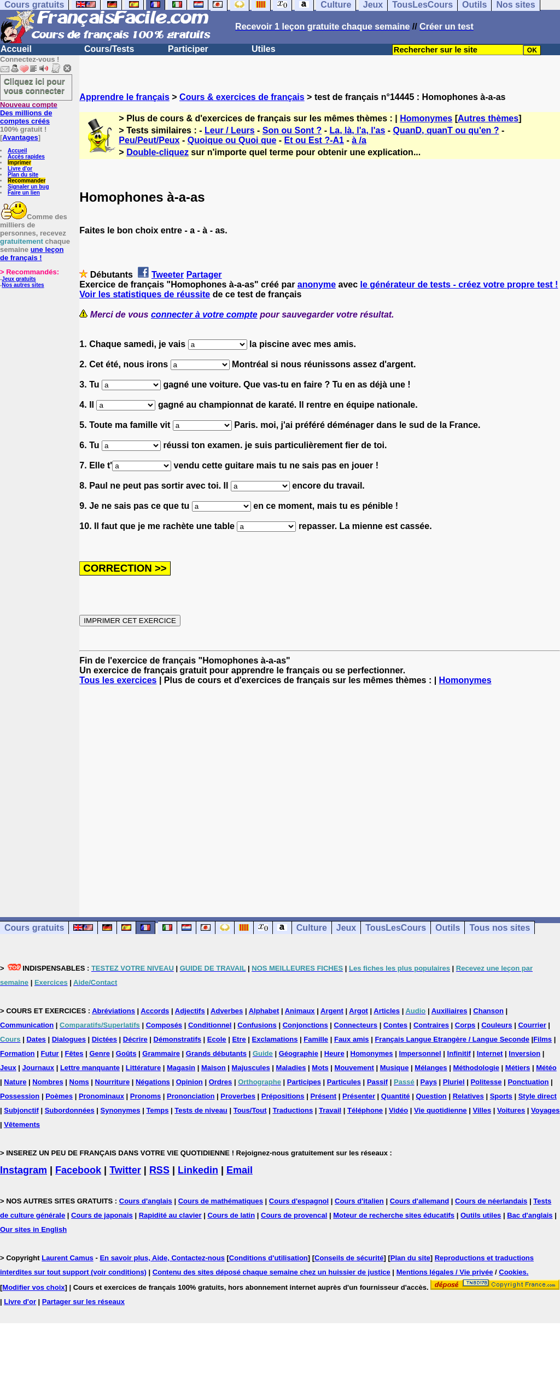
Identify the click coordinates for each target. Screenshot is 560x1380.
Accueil (16, 49)
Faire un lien (24, 193)
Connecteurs (355, 1025)
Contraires (431, 1025)
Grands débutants (216, 1053)
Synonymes (121, 1110)
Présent (323, 1096)
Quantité (395, 1096)
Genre (99, 1053)
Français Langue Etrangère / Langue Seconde (452, 1039)
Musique (394, 1068)
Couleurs (496, 1025)
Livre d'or (20, 169)
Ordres (220, 1082)
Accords (155, 1011)
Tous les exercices (117, 680)
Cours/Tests (109, 49)
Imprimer (19, 163)
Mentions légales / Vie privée (444, 1272)
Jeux (346, 927)
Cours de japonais (102, 1215)
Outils (447, 927)
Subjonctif (21, 1110)
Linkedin (198, 1170)
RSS (159, 1170)
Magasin (181, 1068)
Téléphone (365, 1110)
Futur (49, 1053)
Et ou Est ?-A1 (314, 140)
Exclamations (275, 1039)
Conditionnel (209, 1025)
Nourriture (112, 1082)
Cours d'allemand (420, 1201)
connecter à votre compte (204, 314)
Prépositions (283, 1096)
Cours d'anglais (145, 1201)
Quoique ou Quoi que (232, 140)
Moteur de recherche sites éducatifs (393, 1215)
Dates (35, 1039)
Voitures (511, 1110)
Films (542, 1039)
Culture (311, 927)
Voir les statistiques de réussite (144, 294)
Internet (490, 1053)
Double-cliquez (157, 152)
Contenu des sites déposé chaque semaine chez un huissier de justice (271, 1272)
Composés (164, 1025)
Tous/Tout (250, 1110)
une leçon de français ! (31, 253)
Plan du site (23, 175)
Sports (501, 1096)
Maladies (291, 1068)
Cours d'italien (359, 1201)
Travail (330, 1110)
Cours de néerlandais (491, 1201)
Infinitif (459, 1053)
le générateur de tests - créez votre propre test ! (459, 284)
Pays (429, 1082)
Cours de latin (231, 1215)
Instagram (23, 1170)
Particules (344, 1082)
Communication (27, 1025)
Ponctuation (528, 1082)
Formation (17, 1053)
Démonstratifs (177, 1039)
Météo (546, 1068)
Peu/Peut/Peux (149, 140)
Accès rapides (26, 157)
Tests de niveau (201, 1110)
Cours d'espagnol (299, 1201)
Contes (395, 1025)
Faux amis (351, 1039)
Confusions (257, 1025)
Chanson (488, 1011)
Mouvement (354, 1068)
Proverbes (237, 1096)
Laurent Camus (68, 1258)
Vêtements (22, 1124)
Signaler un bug (28, 187)
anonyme (317, 284)
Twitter (125, 1170)
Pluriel (454, 1082)
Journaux (38, 1068)
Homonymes (426, 118)
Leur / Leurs (230, 130)
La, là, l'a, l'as (357, 130)
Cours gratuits (34, 927)
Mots (320, 1068)
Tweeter (167, 274)
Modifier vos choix (33, 1287)
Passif (377, 1082)
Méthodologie (476, 1068)
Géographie (298, 1053)
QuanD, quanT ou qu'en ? (446, 130)
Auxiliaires (449, 1011)
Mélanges (431, 1068)
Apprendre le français (124, 97)
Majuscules (251, 1068)
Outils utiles (480, 1215)
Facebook (78, 1170)
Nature (15, 1082)
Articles (387, 1011)
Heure (334, 1053)
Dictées (104, 1039)
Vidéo (398, 1110)
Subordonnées (70, 1110)
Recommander (26, 181)
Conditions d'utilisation (268, 1258)
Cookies (513, 1272)
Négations (153, 1082)
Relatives (468, 1096)
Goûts (126, 1053)
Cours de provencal (294, 1215)
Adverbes (227, 1011)
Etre (239, 1039)
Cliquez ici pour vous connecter (34, 86)
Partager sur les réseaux (83, 1301)
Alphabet (264, 1011)
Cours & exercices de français (242, 97)
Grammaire (161, 1053)
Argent (331, 1011)
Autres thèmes (488, 118)
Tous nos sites (499, 927)
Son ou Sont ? (292, 130)
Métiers (517, 1068)
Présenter (358, 1096)
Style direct (537, 1096)
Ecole (216, 1039)
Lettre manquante (90, 1068)
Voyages (545, 1110)
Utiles (264, 49)
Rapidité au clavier (170, 1215)
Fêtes (74, 1053)
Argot (358, 1011)
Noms (79, 1082)
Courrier (532, 1025)
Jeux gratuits (19, 279)
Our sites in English (33, 1229)
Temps (157, 1110)
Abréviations (113, 1011)
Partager (204, 274)
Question (431, 1096)
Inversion (524, 1053)
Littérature (143, 1068)
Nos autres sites (23, 285)
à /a (359, 140)
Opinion (189, 1082)
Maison (213, 1068)
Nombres (47, 1082)
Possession (19, 1096)
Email (239, 1170)
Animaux (300, 1011)
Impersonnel (420, 1053)
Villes (481, 1110)
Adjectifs (190, 1011)
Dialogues (69, 1039)
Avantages (20, 137)
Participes (304, 1082)
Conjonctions (305, 1025)
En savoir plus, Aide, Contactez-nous (162, 1258)
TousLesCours (395, 927)
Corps (465, 1025)
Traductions (292, 1110)
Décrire (135, 1039)
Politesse (485, 1082)
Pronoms (145, 1096)
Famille (316, 1039)
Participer (188, 49)
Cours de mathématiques (220, 1201)
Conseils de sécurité (348, 1258)
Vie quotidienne (440, 1110)
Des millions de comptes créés (28, 113)
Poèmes (59, 1096)
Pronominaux (101, 1096)
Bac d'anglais (529, 1215)
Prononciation (190, 1096)
